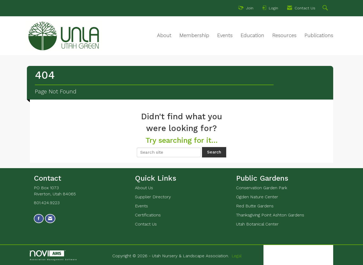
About (164, 35)
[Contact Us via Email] (50, 218)
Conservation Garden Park (261, 187)
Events (225, 35)
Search (214, 152)
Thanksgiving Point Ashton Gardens (270, 214)
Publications (318, 35)
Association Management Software (53, 255)
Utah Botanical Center (257, 224)
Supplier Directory (153, 196)
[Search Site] (326, 8)
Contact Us (146, 224)
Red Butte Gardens (255, 205)
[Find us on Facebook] (39, 218)
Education (252, 35)
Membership (194, 35)
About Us (144, 187)
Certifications (148, 214)
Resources (284, 35)
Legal (237, 255)
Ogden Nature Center (257, 196)
